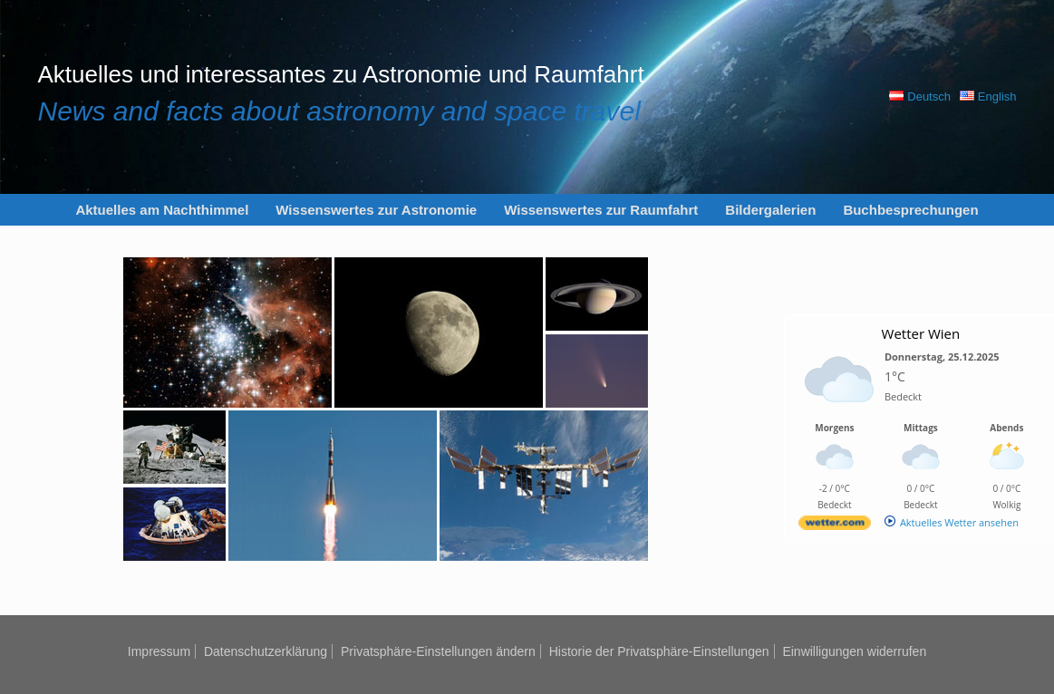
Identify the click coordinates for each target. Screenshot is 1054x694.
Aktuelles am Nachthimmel (161, 209)
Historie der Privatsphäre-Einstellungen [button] (659, 651)
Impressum (159, 651)
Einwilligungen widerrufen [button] (854, 651)
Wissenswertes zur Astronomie (376, 209)
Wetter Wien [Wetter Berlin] (921, 333)
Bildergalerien (770, 209)
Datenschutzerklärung (265, 651)
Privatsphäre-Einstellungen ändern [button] (438, 651)
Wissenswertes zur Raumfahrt (601, 209)
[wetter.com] (834, 526)
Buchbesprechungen (910, 209)
